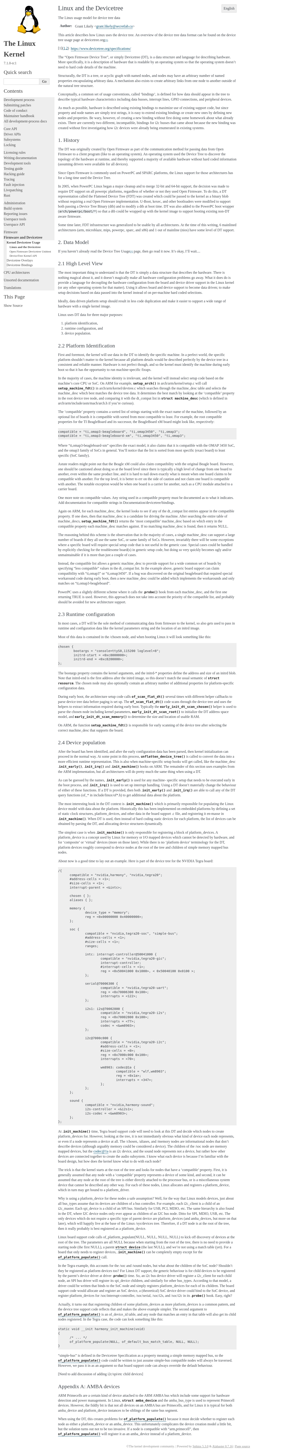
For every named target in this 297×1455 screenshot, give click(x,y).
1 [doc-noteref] (106, 40)
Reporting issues (15, 214)
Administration (14, 203)
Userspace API (14, 224)
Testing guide (13, 168)
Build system (13, 208)
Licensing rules (14, 152)
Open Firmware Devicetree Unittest (30, 251)
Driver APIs (12, 134)
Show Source (13, 305)
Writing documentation (20, 158)
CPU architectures (17, 272)
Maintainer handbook (19, 116)
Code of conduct (15, 110)
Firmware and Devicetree (23, 237)
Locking (9, 145)
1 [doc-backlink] (64, 48)
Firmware (10, 232)
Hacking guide (14, 174)
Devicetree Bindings (20, 265)
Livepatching (13, 190)
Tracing (9, 179)
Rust (7, 195)
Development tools (17, 163)
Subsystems (12, 139)
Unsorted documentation (21, 280)
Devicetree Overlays (20, 260)
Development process (19, 100)
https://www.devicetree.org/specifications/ (101, 48)
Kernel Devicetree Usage (23, 242)
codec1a (100, 1151)
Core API (10, 129)
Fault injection (14, 185)
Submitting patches (17, 105)
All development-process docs (25, 121)
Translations (12, 288)
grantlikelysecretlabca (114, 26)
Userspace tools (15, 219)
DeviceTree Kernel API (23, 255)
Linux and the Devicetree (25, 247)
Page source (242, 1446)
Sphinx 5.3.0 (200, 1446)
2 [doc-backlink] (67, 48)
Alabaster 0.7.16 (222, 1446)
